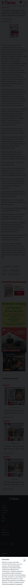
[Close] (24, 560)
